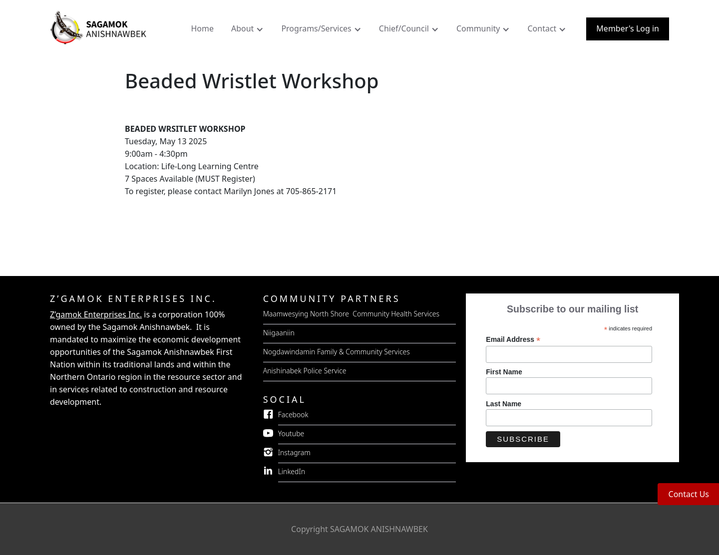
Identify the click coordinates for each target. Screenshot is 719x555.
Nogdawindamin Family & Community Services (336, 351)
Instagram (294, 452)
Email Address (513, 339)
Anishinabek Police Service (305, 370)
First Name (504, 372)
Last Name (503, 404)
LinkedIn (292, 471)
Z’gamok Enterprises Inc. (96, 314)
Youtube (291, 433)
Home (202, 28)
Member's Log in (627, 28)
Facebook (293, 414)
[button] (249, 30)
